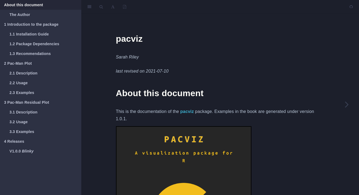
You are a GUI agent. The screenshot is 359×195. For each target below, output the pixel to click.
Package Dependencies (34, 44)
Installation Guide (29, 34)
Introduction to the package (31, 24)
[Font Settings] (113, 7)
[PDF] (124, 7)
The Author (19, 14)
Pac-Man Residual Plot (26, 102)
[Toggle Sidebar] (89, 7)
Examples (21, 92)
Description (23, 73)
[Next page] (347, 104)
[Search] (101, 7)
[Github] (351, 7)
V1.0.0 (21, 151)
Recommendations (30, 53)
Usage (18, 83)
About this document (23, 5)
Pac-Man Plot (18, 63)
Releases (14, 141)
